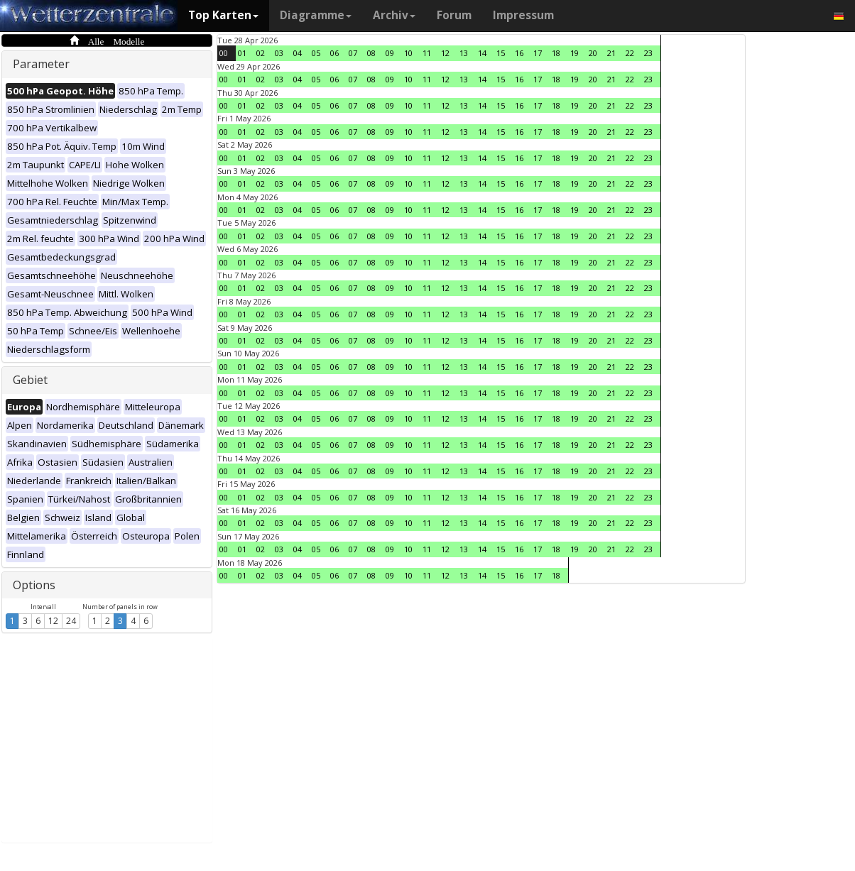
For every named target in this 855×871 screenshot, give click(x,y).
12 (53, 621)
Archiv (394, 15)
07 (353, 53)
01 (242, 53)
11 (427, 53)
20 (593, 53)
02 (260, 53)
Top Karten (223, 15)
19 (574, 53)
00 (223, 53)
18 (556, 53)
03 (279, 53)
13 (463, 53)
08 (371, 53)
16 (519, 53)
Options (34, 585)
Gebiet (30, 380)
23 (648, 53)
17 (537, 53)
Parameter (41, 64)
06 (334, 53)
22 (630, 53)
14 (482, 53)
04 (297, 53)
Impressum (523, 15)
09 (390, 53)
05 (316, 53)
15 (500, 53)
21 (611, 53)
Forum (454, 15)
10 (408, 53)
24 (71, 621)
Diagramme (316, 15)
